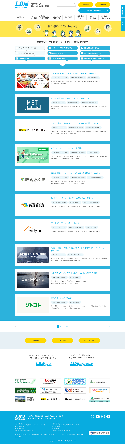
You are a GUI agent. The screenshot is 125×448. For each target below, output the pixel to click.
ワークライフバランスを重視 (27, 48)
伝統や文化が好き (24, 58)
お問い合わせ (36, 438)
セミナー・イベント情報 (32, 17)
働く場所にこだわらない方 (104, 17)
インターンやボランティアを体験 (61, 48)
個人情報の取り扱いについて (50, 438)
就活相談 (87, 4)
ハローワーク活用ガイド (56, 17)
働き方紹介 (68, 17)
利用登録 (104, 4)
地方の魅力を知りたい (58, 53)
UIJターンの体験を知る (58, 58)
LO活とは (20, 17)
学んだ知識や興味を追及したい (93, 53)
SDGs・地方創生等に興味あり (28, 53)
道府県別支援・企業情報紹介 (44, 17)
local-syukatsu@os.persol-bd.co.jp (25, 434)
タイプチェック (91, 340)
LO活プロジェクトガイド (22, 438)
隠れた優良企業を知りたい (92, 48)
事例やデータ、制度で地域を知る (94, 58)
